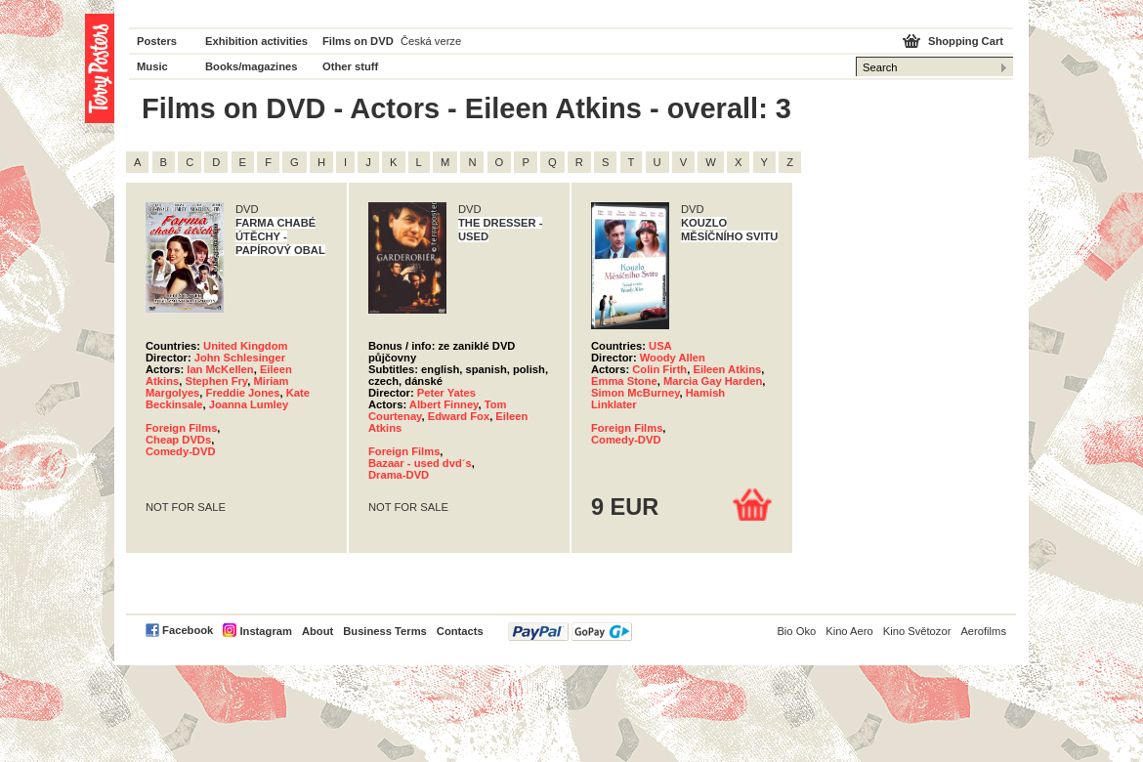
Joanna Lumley (248, 404)
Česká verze (431, 41)
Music (152, 66)
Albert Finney (444, 404)
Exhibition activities (256, 41)
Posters (157, 41)
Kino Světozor (917, 631)
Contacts (460, 631)
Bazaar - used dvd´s (420, 463)
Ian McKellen (220, 369)
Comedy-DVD (180, 451)
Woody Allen (672, 357)
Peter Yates (446, 393)
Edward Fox (458, 416)
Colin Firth (659, 369)
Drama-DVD (398, 475)
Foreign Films (181, 428)
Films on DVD (358, 41)
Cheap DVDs (178, 439)
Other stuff (350, 66)
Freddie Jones (243, 393)
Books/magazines (251, 66)
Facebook (187, 630)
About (317, 631)
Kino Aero (849, 631)
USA (660, 346)
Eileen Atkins (727, 369)
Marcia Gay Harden (712, 381)
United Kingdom (245, 346)
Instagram (265, 631)
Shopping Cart (965, 41)
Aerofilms (983, 631)
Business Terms (385, 631)
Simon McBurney (635, 393)
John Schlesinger (239, 357)
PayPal (570, 631)
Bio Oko (796, 631)
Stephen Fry (216, 381)
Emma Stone (624, 381)
